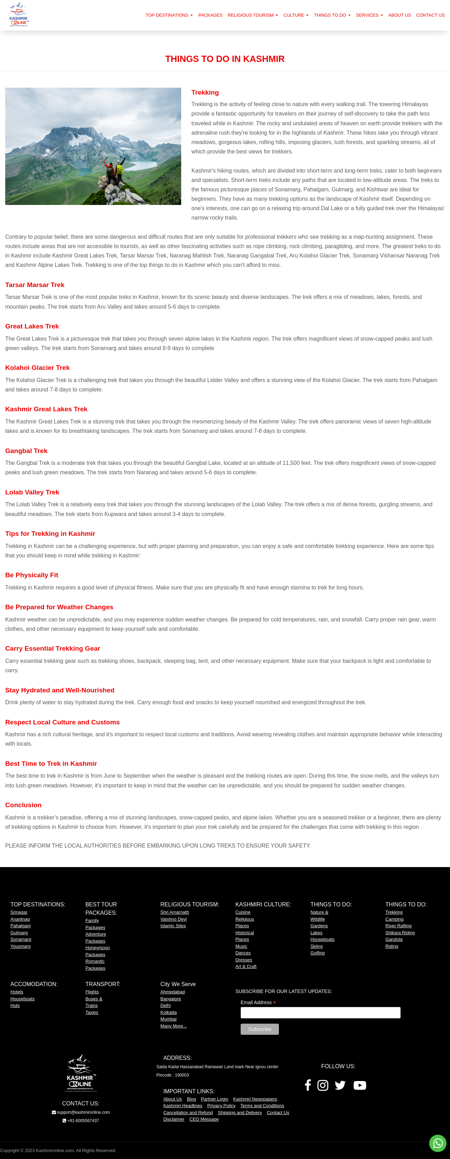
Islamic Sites (173, 925)
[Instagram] (323, 1088)
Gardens (319, 925)
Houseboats (323, 939)
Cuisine (242, 912)
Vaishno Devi (173, 919)
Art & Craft (246, 966)
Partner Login (214, 1099)
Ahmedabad (172, 991)
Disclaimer (174, 1119)
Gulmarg (19, 932)
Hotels (16, 991)
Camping (394, 919)
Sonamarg (20, 939)
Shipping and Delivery (240, 1112)
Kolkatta (168, 1012)
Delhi (165, 1005)
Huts (15, 1005)
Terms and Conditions (262, 1105)
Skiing (317, 946)
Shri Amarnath (174, 912)
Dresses (243, 959)
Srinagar (18, 912)
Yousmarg (20, 946)
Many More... (173, 1026)
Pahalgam (20, 925)
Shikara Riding (400, 932)
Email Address (258, 1002)
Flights (92, 991)
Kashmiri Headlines (182, 1105)
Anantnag (20, 919)
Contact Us (278, 1112)
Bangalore (170, 998)
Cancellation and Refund (188, 1112)
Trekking (393, 912)
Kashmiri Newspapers (255, 1099)
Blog (191, 1099)
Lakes (317, 932)
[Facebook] (307, 1088)
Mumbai (168, 1019)
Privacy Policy (221, 1105)
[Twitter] (340, 1088)
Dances (243, 952)
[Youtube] (360, 1088)
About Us (172, 1099)
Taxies (92, 1012)
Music (241, 946)
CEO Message (204, 1119)
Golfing (318, 952)
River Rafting (398, 925)
